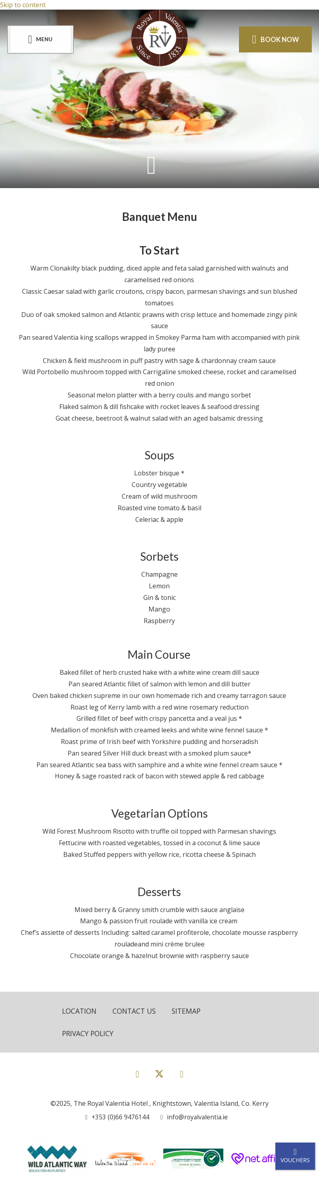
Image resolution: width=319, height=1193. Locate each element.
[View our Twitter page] (159, 1078)
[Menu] (41, 39)
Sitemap (191, 1011)
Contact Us (137, 1011)
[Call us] (116, 1117)
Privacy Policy (89, 1034)
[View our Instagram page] (181, 1074)
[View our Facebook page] (137, 1074)
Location (80, 1011)
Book (274, 39)
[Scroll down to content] (151, 164)
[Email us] (192, 1117)
